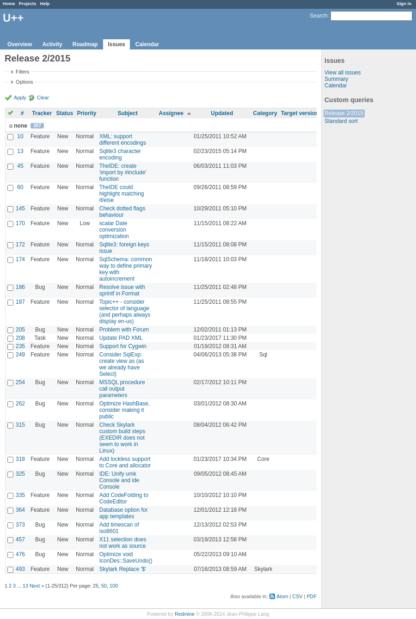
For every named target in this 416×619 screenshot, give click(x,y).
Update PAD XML (121, 338)
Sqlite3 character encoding (120, 154)
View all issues (342, 72)
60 (20, 187)
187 (20, 302)
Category (265, 113)
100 (114, 585)
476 (20, 554)
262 (20, 403)
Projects (28, 3)
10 (20, 136)
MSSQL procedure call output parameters (122, 388)
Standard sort (341, 121)
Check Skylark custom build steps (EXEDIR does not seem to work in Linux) (122, 438)
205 (20, 329)
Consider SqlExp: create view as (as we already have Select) (121, 364)
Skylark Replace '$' (122, 569)
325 (20, 474)
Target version (300, 113)
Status (64, 113)
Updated (222, 113)
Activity (52, 44)
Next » (37, 585)
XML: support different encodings (122, 139)
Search (318, 15)
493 (20, 569)
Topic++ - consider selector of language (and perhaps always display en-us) (125, 312)
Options (24, 82)
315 (20, 425)
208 (20, 338)
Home (9, 3)
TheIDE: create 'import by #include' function (123, 172)
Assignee (171, 113)
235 (20, 346)
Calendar (147, 44)
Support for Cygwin (123, 346)
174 (20, 259)
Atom (282, 596)
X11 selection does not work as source (122, 542)
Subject (127, 113)
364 (20, 510)
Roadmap (85, 44)
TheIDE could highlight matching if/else (121, 193)
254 (20, 382)
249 (20, 354)
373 (20, 524)
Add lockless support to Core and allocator (125, 462)
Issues (116, 44)
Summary (336, 79)
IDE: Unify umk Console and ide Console (119, 480)
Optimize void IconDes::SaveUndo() (126, 557)
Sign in (404, 3)
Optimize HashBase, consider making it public (124, 410)
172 (20, 244)
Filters (22, 71)
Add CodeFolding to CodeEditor (123, 498)
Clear (43, 97)
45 (20, 166)
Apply (20, 97)
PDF (311, 596)
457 (20, 539)
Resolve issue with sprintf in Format (122, 290)
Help (45, 3)
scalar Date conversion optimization (114, 229)
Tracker (42, 113)
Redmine (185, 614)
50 (104, 585)
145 (20, 208)
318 (20, 459)
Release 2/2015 (343, 113)
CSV (297, 596)
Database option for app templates (123, 513)
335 (20, 495)
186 (20, 287)
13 (20, 151)
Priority (86, 113)
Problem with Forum (124, 329)
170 (20, 223)
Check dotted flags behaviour (122, 211)
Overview (19, 44)
